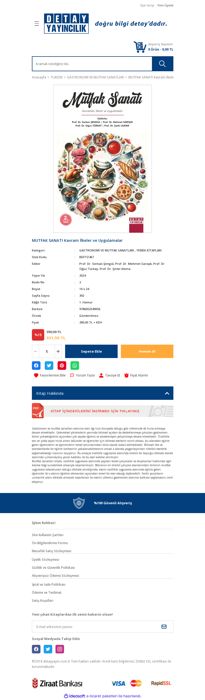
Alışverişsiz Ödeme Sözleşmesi (55, 575)
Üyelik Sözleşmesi (45, 559)
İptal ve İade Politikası (48, 584)
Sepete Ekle (91, 351)
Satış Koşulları (42, 600)
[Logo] (105, 23)
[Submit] (164, 626)
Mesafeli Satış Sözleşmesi (51, 551)
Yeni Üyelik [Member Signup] (165, 5)
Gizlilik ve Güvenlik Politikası (53, 567)
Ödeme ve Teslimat (47, 592)
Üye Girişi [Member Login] (147, 5)
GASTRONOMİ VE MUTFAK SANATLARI (106, 250)
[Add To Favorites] (50, 375)
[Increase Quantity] (58, 351)
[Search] (62, 64)
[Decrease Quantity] (35, 351)
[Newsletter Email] (102, 626)
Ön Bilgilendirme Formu (50, 543)
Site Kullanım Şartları (48, 535)
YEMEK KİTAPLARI (149, 250)
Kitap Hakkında (50, 393)
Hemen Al (147, 351)
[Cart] (140, 46)
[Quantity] (47, 351)
